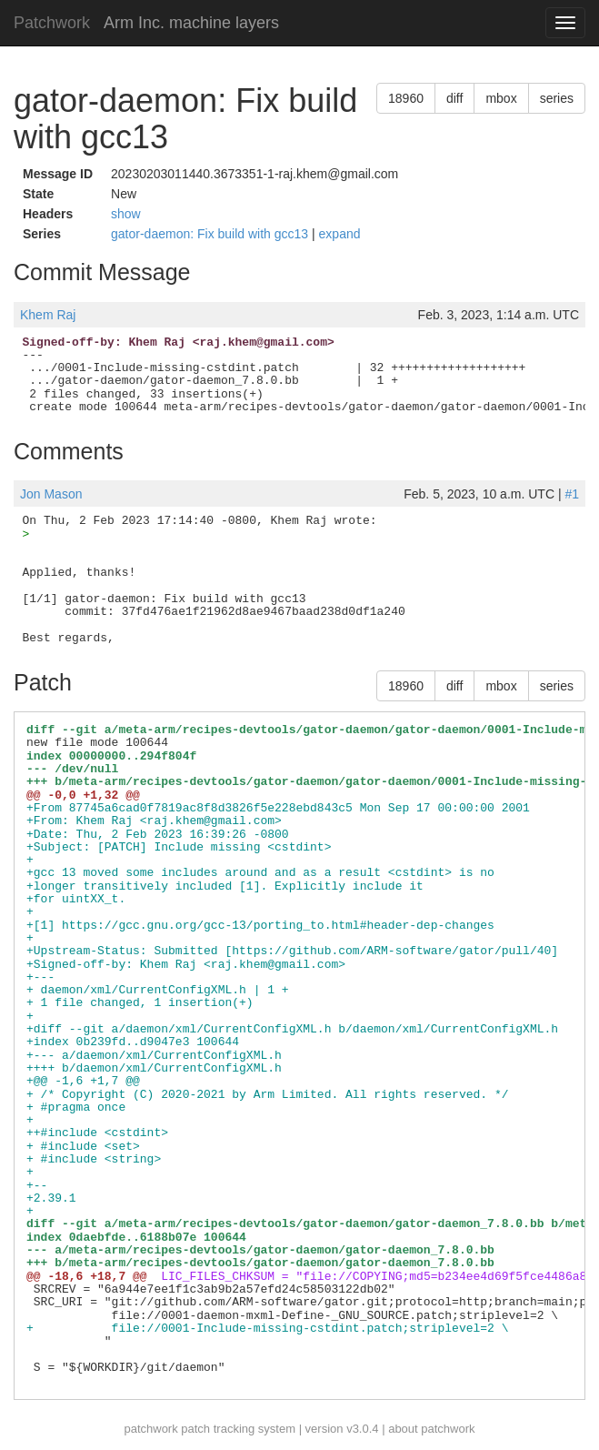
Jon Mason (51, 494)
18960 (406, 98)
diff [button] (454, 98)
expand (340, 234)
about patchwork (431, 1428)
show (126, 213)
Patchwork (52, 23)
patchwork (150, 1428)
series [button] (557, 98)
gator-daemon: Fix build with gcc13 (211, 234)
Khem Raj (47, 314)
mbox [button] (500, 98)
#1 (571, 494)
